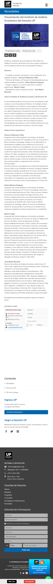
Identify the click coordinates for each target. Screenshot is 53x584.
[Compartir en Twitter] (10, 56)
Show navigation (46, 5)
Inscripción (29, 581)
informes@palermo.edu (16, 467)
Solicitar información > (15, 412)
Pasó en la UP (11, 388)
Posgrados (8, 495)
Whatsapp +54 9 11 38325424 (18, 470)
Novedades (11, 11)
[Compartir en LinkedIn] (6, 56)
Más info (12, 581)
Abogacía (7, 492)
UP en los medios (12, 392)
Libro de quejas (26, 569)
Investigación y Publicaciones (14, 501)
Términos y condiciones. (20, 567)
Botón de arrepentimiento (12, 569)
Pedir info (26, 550)
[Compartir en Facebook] (14, 56)
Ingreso (7, 489)
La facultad (8, 498)
